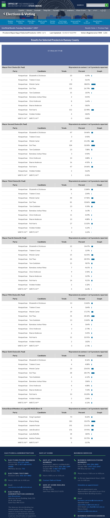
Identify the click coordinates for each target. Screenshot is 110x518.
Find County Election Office (63, 22)
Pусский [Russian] (56, 10)
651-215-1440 (23, 462)
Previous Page (103, 28)
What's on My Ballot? (42, 22)
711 (23, 469)
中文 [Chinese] (62, 10)
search (80, 5)
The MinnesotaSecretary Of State (25, 5)
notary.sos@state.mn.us (87, 511)
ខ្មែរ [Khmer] (89, 10)
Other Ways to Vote (31, 22)
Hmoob (29, 10)
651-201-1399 (64, 466)
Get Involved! (87, 22)
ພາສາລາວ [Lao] (70, 10)
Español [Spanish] (21, 10)
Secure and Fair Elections (76, 22)
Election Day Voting (20, 22)
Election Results (52, 22)
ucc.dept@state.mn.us (95, 507)
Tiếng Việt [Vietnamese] (46, 10)
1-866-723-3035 (59, 469)
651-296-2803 (92, 464)
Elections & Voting (19, 14)
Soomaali (37, 10)
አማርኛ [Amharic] (95, 10)
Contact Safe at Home (52, 480)
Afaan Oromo (81, 10)
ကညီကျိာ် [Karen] (103, 10)
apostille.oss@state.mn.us (88, 505)
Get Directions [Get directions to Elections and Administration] (14, 496)
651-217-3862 (25, 475)
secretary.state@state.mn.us (20, 487)
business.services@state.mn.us (90, 500)
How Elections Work (97, 22)
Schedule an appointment (88, 485)
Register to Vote (10, 22)
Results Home (90, 28)
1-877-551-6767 (94, 466)
